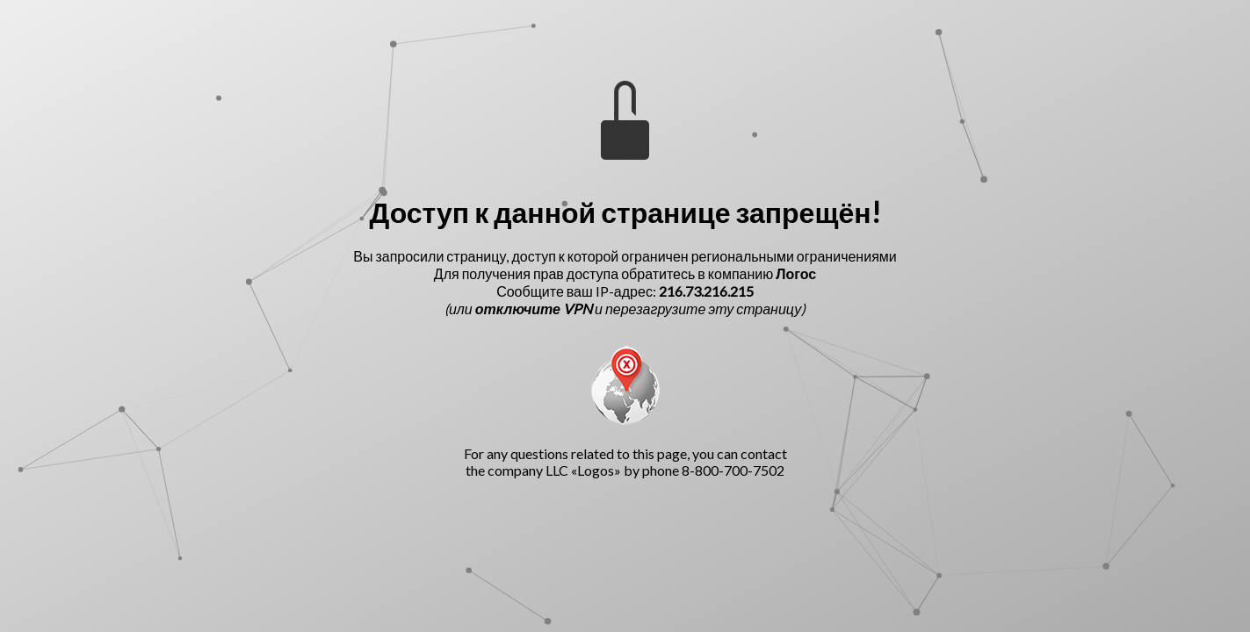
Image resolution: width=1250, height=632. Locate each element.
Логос (796, 273)
